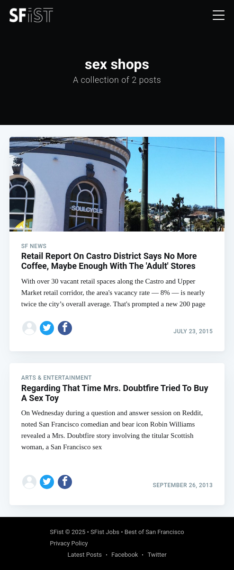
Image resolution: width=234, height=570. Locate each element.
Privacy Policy (69, 543)
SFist (56, 531)
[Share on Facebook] (65, 328)
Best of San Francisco (154, 531)
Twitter (156, 554)
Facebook (124, 554)
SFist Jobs (104, 531)
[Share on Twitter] (47, 328)
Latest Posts (84, 554)
